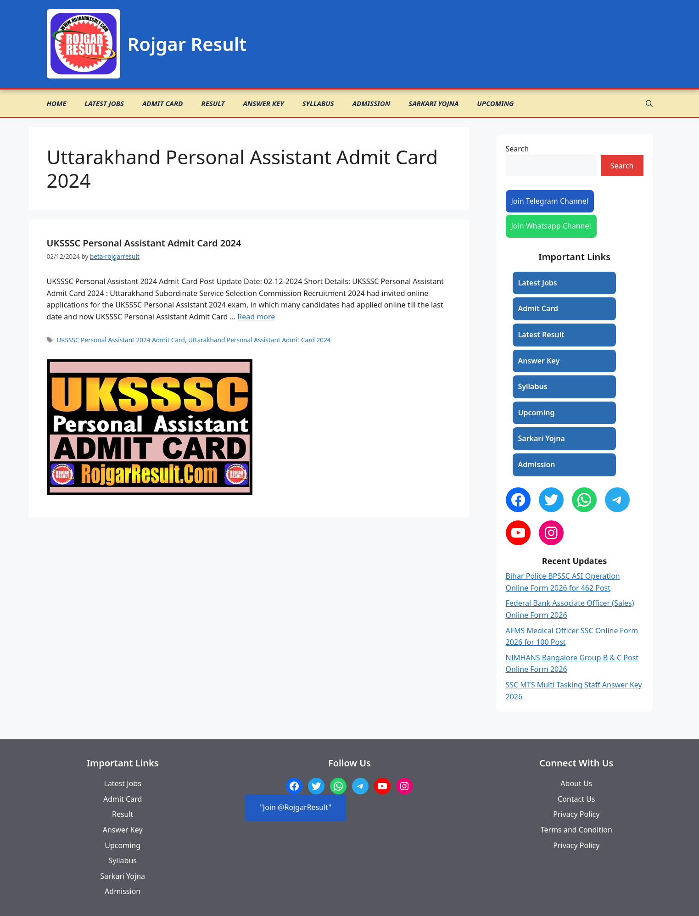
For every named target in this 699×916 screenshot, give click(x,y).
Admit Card (162, 103)
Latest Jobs (104, 103)
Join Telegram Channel (549, 201)
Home (57, 103)
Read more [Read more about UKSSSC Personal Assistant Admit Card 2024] (256, 317)
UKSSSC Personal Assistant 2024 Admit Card (120, 339)
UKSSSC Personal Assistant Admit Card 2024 (144, 243)
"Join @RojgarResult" (295, 807)
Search (517, 149)
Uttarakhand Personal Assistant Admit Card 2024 (259, 339)
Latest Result (541, 335)
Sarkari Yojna (433, 103)
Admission (371, 103)
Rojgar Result (187, 43)
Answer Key (263, 103)
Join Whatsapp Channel (551, 226)
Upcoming (495, 103)
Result (212, 103)
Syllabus (318, 103)
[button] (649, 103)
